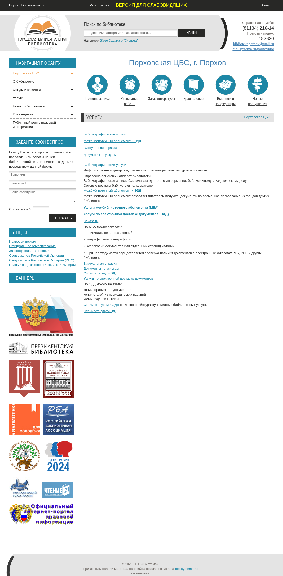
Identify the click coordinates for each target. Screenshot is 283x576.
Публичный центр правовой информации (34, 125)
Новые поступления (257, 90)
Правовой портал (22, 241)
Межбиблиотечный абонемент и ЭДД (112, 141)
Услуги (18, 98)
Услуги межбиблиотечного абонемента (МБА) (121, 207)
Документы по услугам (100, 155)
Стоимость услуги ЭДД (101, 305)
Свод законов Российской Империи (36, 255)
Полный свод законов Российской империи (42, 265)
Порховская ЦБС (257, 117)
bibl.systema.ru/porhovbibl (253, 49)
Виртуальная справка (100, 148)
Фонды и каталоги (27, 90)
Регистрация (99, 5)
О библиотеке (23, 81)
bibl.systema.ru (186, 569)
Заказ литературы (161, 88)
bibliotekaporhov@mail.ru (253, 44)
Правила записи (97, 88)
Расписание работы (129, 90)
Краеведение (193, 88)
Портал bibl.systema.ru (26, 5)
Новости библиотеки (29, 106)
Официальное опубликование (32, 246)
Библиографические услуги (105, 134)
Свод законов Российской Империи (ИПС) (41, 260)
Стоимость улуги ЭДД (100, 273)
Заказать (91, 221)
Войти (265, 5)
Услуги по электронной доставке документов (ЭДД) (126, 214)
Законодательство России (29, 251)
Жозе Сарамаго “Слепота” (119, 40)
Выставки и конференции (225, 90)
